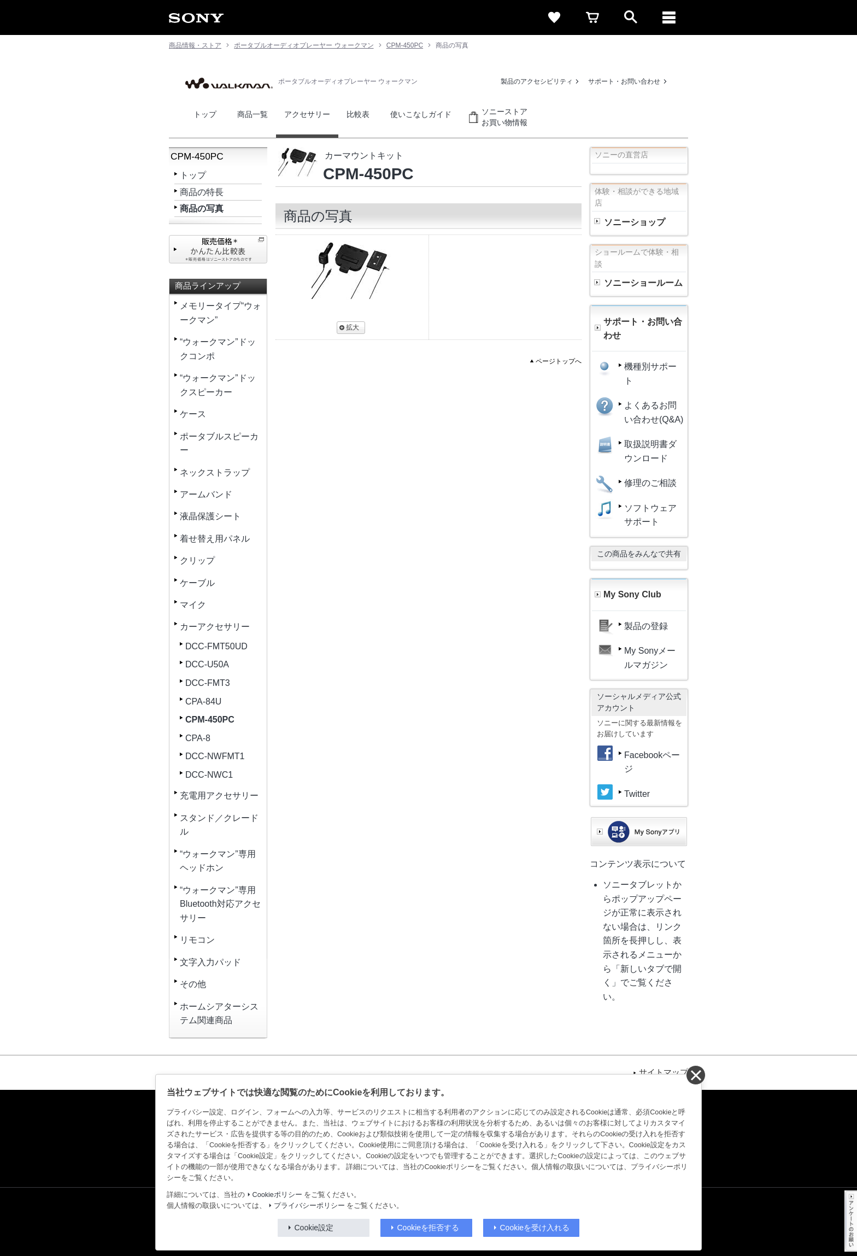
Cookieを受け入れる (535, 1227)
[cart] (592, 17)
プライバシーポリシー (309, 1206)
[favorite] (554, 17)
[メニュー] (669, 17)
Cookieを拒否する (428, 1227)
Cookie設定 (314, 1227)
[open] (631, 17)
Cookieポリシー (277, 1195)
